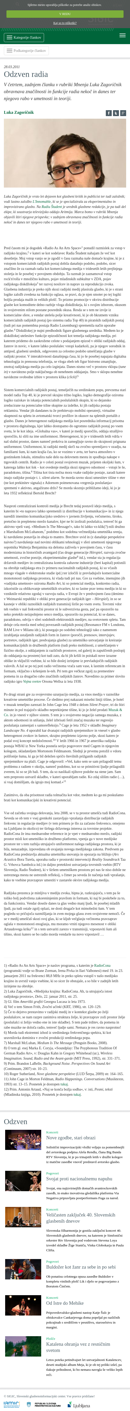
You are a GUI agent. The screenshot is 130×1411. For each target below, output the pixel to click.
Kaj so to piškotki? (64, 23)
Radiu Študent (52, 207)
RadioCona (102, 965)
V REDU (65, 14)
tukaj (64, 1084)
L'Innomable (42, 202)
